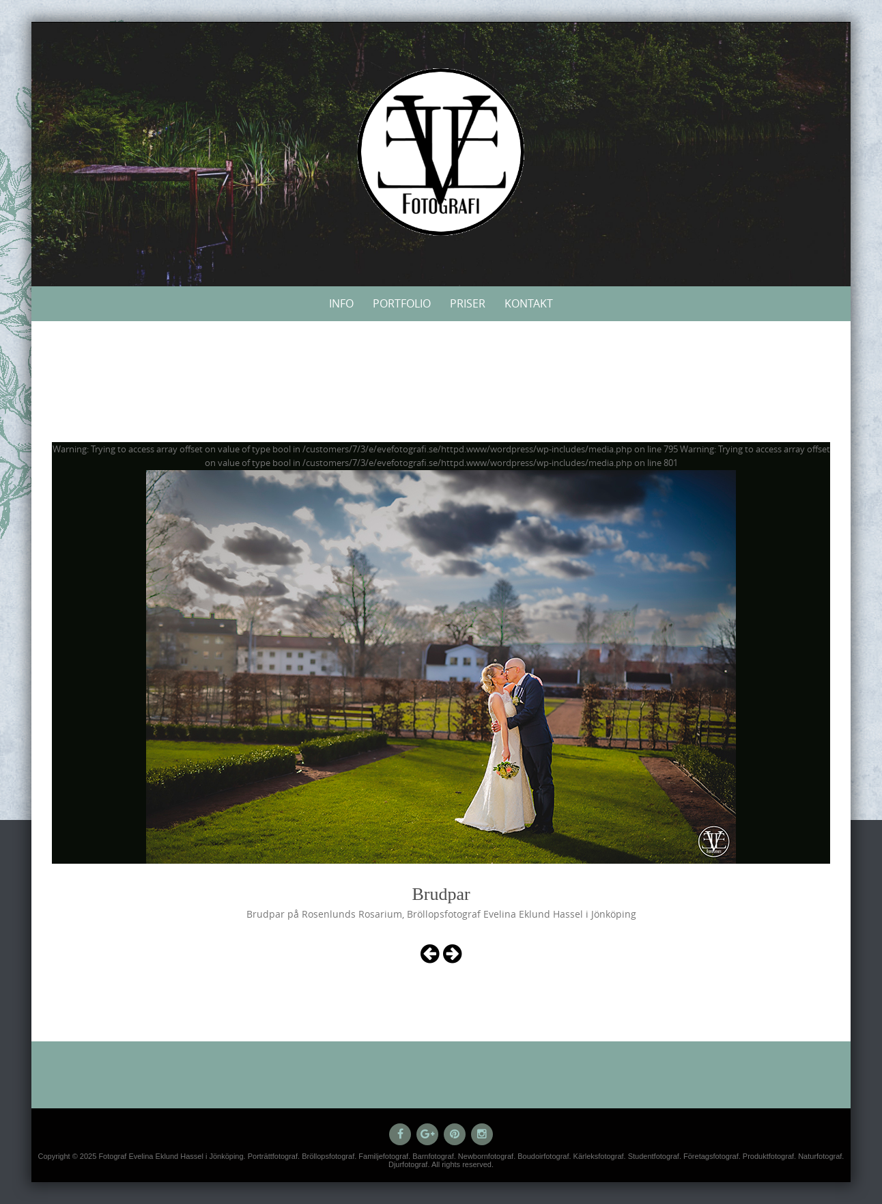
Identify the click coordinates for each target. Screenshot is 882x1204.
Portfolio (402, 303)
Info (341, 303)
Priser (467, 303)
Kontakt (528, 303)
